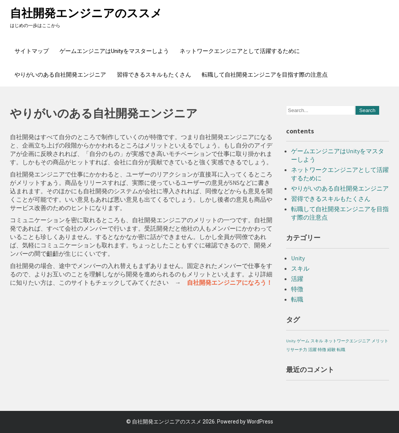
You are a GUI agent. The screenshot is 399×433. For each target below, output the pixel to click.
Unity (298, 258)
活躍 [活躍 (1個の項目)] (312, 349)
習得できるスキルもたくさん (154, 74)
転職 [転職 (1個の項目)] (341, 349)
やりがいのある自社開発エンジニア (60, 74)
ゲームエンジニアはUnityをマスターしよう (114, 51)
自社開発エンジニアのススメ (86, 13)
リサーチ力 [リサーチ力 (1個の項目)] (296, 349)
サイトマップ (31, 51)
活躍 (297, 279)
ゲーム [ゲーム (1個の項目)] (303, 340)
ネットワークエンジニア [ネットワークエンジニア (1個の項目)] (347, 340)
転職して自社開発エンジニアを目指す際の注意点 (265, 74)
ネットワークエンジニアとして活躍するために (240, 51)
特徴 (297, 289)
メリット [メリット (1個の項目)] (380, 340)
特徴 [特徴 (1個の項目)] (322, 349)
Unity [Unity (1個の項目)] (291, 340)
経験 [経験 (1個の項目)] (331, 349)
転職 (297, 299)
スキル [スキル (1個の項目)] (317, 340)
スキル (300, 269)
